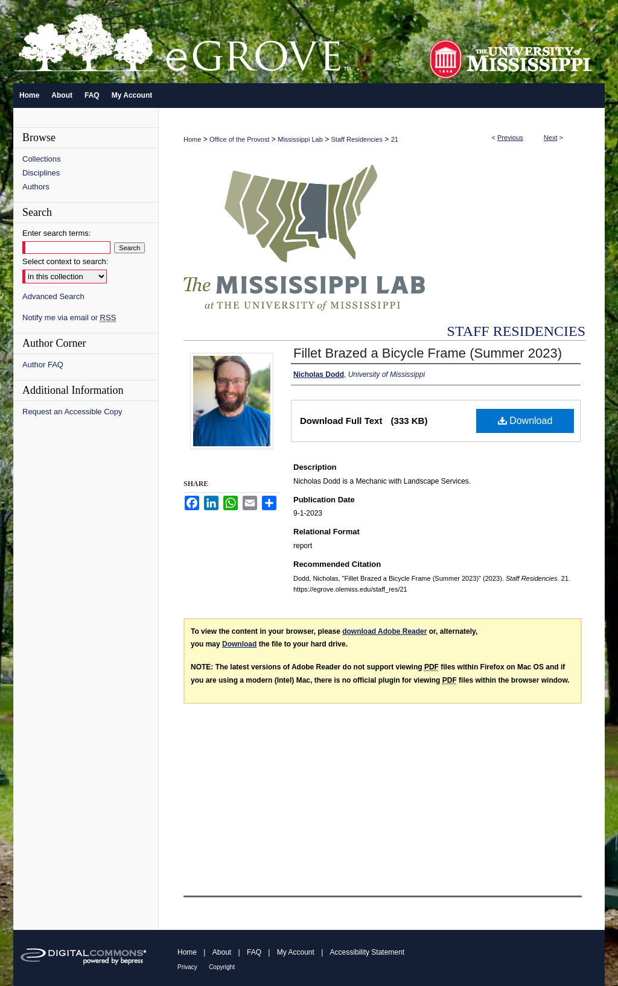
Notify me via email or (69, 317)
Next (551, 137)
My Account (295, 952)
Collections (41, 158)
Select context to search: (65, 261)
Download (525, 421)
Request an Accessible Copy (72, 411)
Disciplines (41, 172)
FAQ (254, 952)
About (221, 952)
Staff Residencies (357, 139)
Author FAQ (42, 364)
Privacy (187, 967)
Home (192, 139)
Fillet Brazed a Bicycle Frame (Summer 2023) (427, 353)
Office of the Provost (239, 139)
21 (394, 139)
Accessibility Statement (367, 952)
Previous (510, 137)
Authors (35, 186)
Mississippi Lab (300, 139)
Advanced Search (53, 296)
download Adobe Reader (384, 631)
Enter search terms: (56, 233)
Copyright (222, 967)
